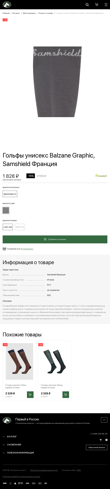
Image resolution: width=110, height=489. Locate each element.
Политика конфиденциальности (44, 470)
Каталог (16, 13)
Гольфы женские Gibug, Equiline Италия (52, 386)
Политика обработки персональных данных (21, 476)
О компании (12, 444)
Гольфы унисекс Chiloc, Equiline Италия (16, 386)
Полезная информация (18, 452)
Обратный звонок (96, 447)
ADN (79, 470)
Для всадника (29, 13)
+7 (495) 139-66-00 (98, 433)
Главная (6, 13)
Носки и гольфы (46, 13)
